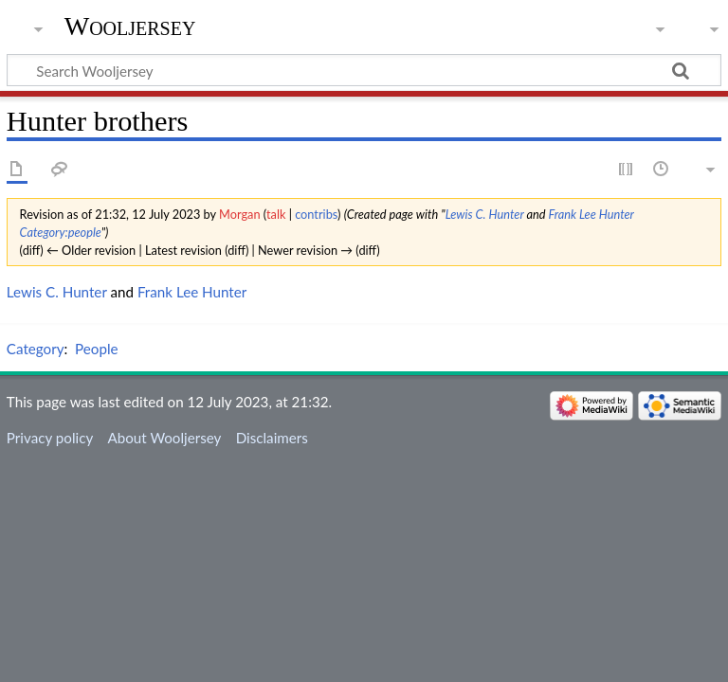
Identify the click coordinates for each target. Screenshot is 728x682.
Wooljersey (130, 26)
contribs (316, 214)
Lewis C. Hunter (485, 214)
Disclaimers (272, 437)
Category (35, 348)
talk (275, 214)
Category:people (60, 232)
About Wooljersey (164, 437)
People (96, 348)
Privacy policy (50, 437)
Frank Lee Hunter (591, 214)
